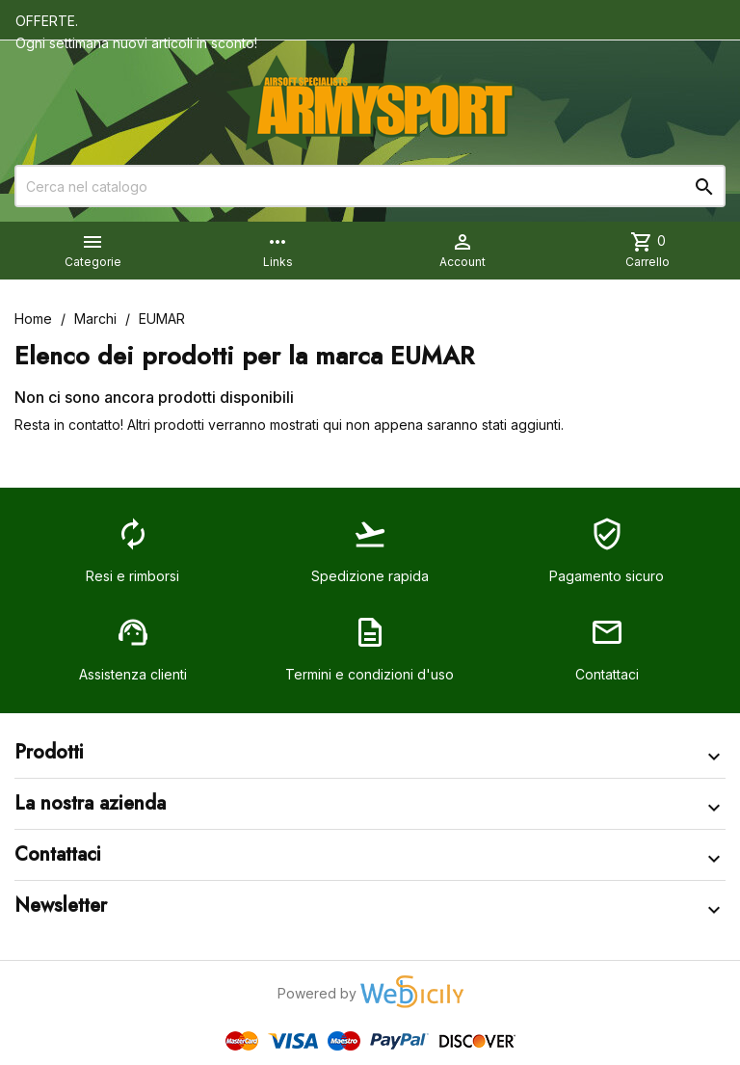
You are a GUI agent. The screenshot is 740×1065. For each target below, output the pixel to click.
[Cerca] (370, 186)
